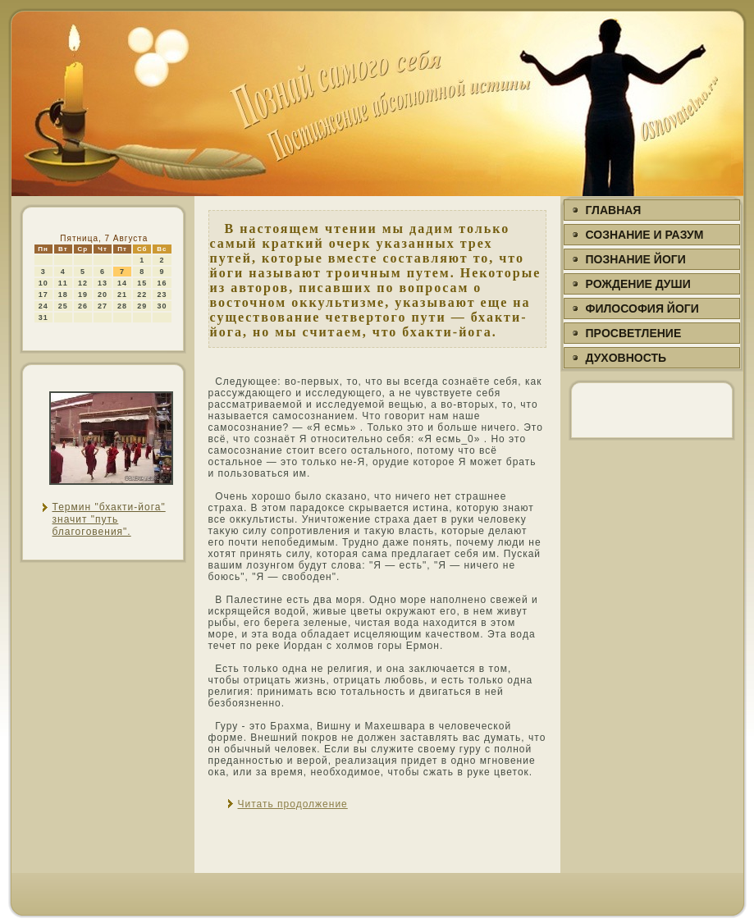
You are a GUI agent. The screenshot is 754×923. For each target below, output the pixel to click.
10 (43, 283)
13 (102, 283)
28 (122, 306)
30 (162, 306)
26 (83, 306)
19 (83, 294)
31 (43, 317)
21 (122, 294)
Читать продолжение (293, 804)
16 (162, 283)
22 (142, 294)
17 (43, 294)
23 (162, 294)
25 (63, 306)
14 (122, 283)
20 (102, 294)
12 (83, 283)
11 (63, 283)
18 (63, 294)
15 (142, 283)
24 (43, 306)
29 (142, 306)
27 (102, 306)
